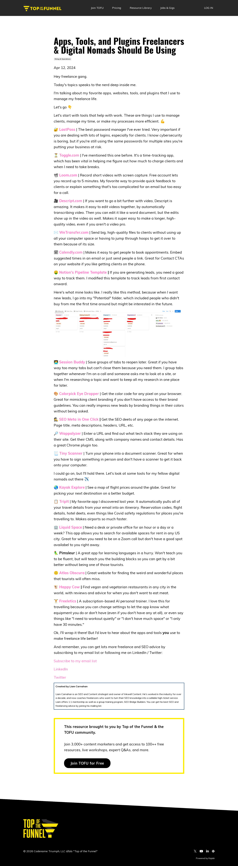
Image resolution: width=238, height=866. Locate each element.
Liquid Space (70, 527)
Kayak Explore (72, 487)
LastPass (67, 129)
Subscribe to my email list (75, 661)
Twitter (60, 677)
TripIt (64, 501)
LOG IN (208, 8)
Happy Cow (69, 587)
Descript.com (70, 200)
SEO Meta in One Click (79, 419)
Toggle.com (69, 155)
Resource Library (141, 8)
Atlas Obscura (72, 573)
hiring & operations (63, 59)
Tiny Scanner (71, 453)
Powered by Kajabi (205, 858)
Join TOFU (97, 8)
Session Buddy (72, 362)
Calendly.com (71, 252)
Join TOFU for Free (87, 763)
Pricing (116, 8)
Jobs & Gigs (167, 8)
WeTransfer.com (73, 232)
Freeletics (67, 601)
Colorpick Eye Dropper (79, 393)
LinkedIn (61, 669)
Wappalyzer (70, 433)
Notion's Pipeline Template (83, 272)
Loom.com (68, 175)
